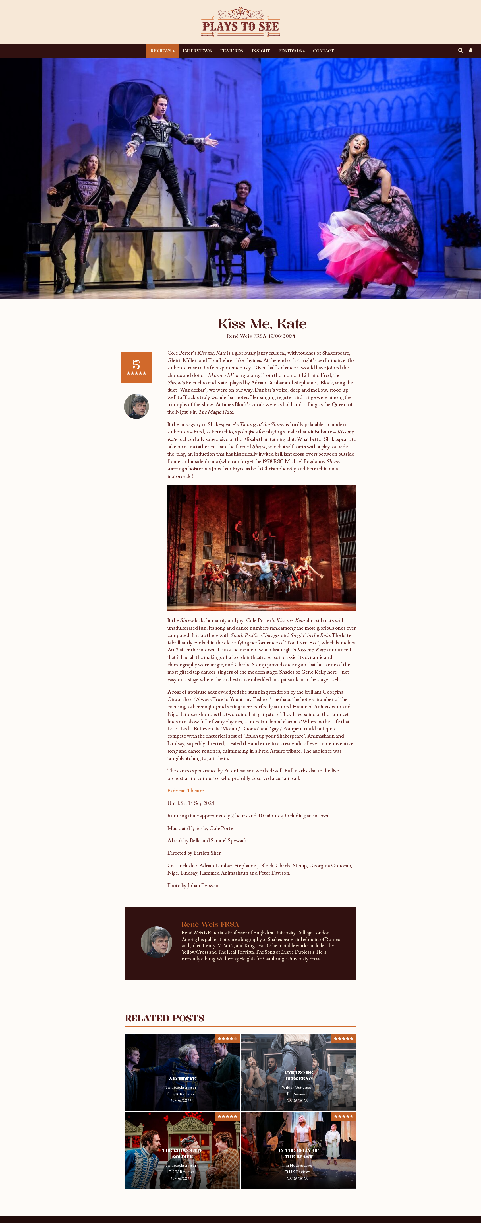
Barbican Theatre (185, 791)
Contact (323, 51)
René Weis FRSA (246, 336)
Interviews (197, 51)
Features (231, 51)
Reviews (161, 51)
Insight (261, 51)
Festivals (290, 51)
